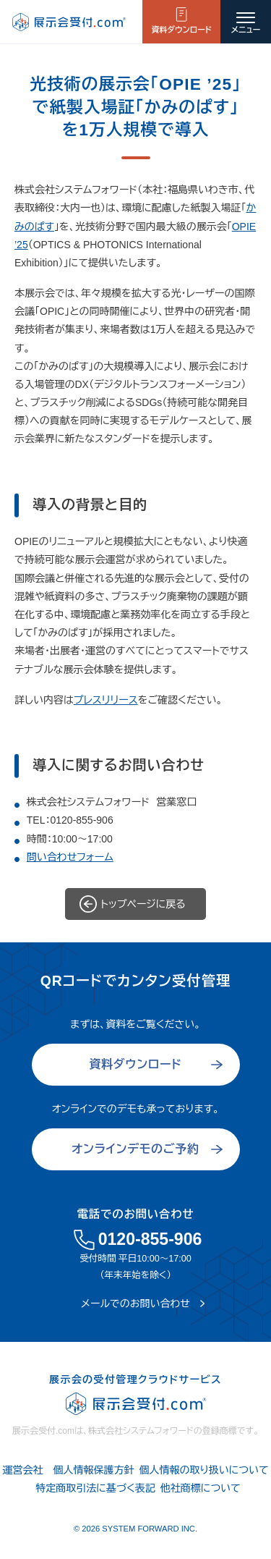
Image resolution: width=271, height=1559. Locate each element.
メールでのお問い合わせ (135, 1303)
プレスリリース (106, 700)
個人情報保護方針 (93, 1470)
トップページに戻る (142, 904)
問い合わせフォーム (70, 857)
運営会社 (22, 1470)
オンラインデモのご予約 (135, 1149)
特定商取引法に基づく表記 (95, 1488)
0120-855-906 (81, 820)
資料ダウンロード (181, 29)
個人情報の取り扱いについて (203, 1470)
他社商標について (200, 1488)
